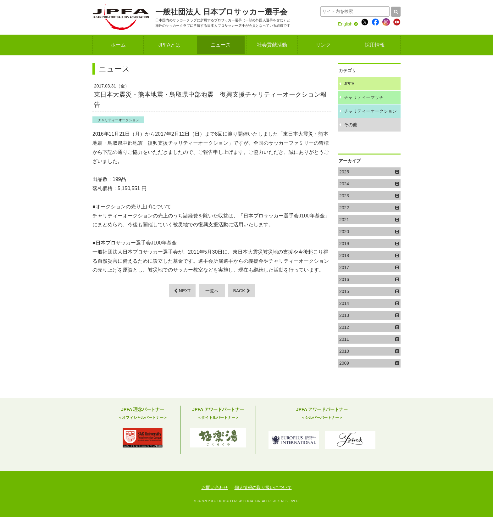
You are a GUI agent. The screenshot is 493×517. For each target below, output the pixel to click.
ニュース (221, 45)
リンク (323, 45)
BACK (241, 290)
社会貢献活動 (272, 45)
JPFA (349, 83)
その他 (350, 124)
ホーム (118, 45)
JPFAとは (169, 45)
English (348, 23)
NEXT (182, 290)
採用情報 (375, 45)
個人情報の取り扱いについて (263, 487)
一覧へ (212, 290)
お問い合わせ (215, 487)
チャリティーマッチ (364, 97)
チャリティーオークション (118, 120)
